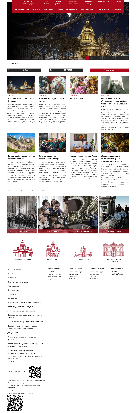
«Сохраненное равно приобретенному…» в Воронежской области (111, 158)
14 (32, 190)
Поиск (118, 1)
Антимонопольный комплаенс (21, 311)
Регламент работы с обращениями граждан (23, 338)
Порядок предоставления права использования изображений (22, 327)
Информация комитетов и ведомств (24, 303)
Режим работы (58, 3)
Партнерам (12, 298)
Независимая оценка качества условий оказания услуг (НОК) (25, 345)
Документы (12, 333)
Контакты (116, 9)
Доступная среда (89, 3)
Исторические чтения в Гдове (83, 156)
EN (104, 1)
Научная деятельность (67, 9)
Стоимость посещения (73, 3)
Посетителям (103, 9)
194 (42, 190)
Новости (36, 9)
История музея (22, 9)
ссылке (10, 362)
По (51, 70)
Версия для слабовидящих (27, 3)
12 (27, 190)
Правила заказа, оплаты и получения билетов (24, 316)
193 (38, 190)
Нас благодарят (77, 98)
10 (22, 190)
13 (29, 190)
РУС (108, 1)
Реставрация (87, 9)
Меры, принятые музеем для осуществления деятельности (21, 352)
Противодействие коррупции (21, 307)
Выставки (48, 9)
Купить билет (46, 3)
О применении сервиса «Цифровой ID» (25, 322)
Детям (99, 1)
